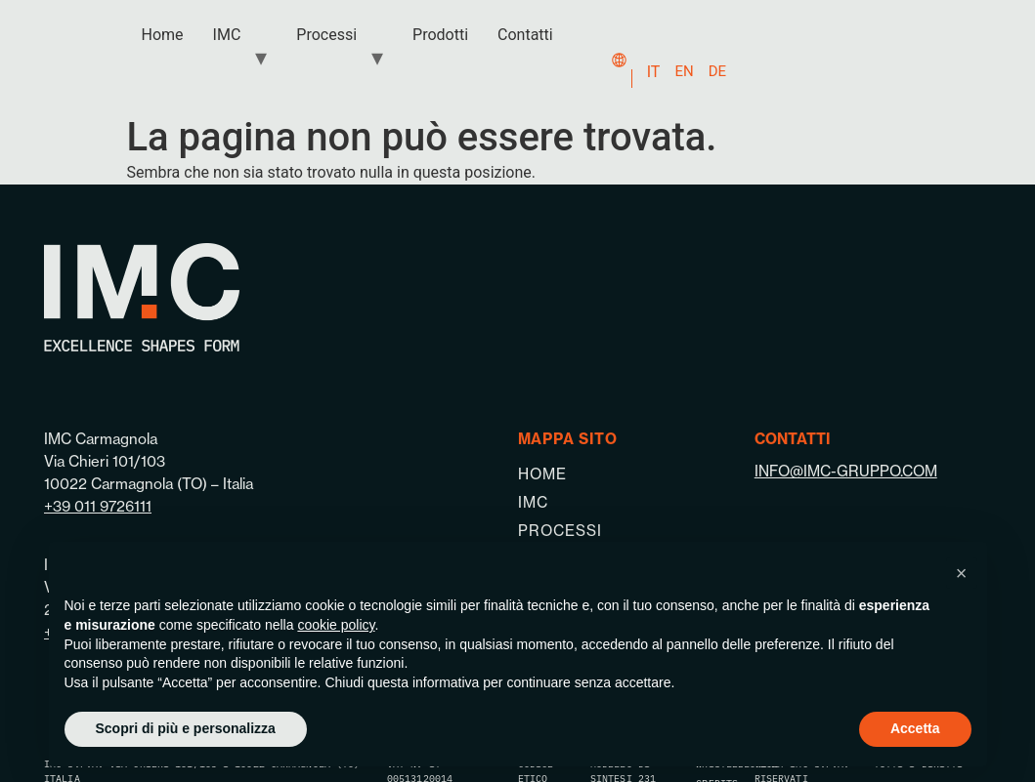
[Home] (636, 474)
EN (683, 71)
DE (717, 71)
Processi (326, 34)
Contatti (525, 34)
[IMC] (636, 502)
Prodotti (440, 34)
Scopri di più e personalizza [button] (186, 728)
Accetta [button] (915, 728)
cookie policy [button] (335, 625)
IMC (227, 34)
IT (654, 71)
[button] (961, 573)
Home (163, 34)
